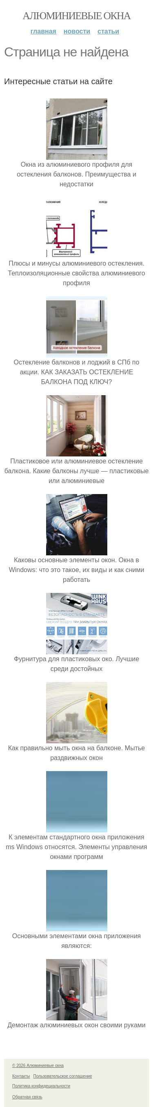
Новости (77, 31)
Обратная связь (27, 1097)
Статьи (108, 31)
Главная (43, 31)
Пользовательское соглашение (62, 1076)
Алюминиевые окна (76, 16)
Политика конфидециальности (41, 1086)
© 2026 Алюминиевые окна (38, 1065)
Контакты (21, 1076)
